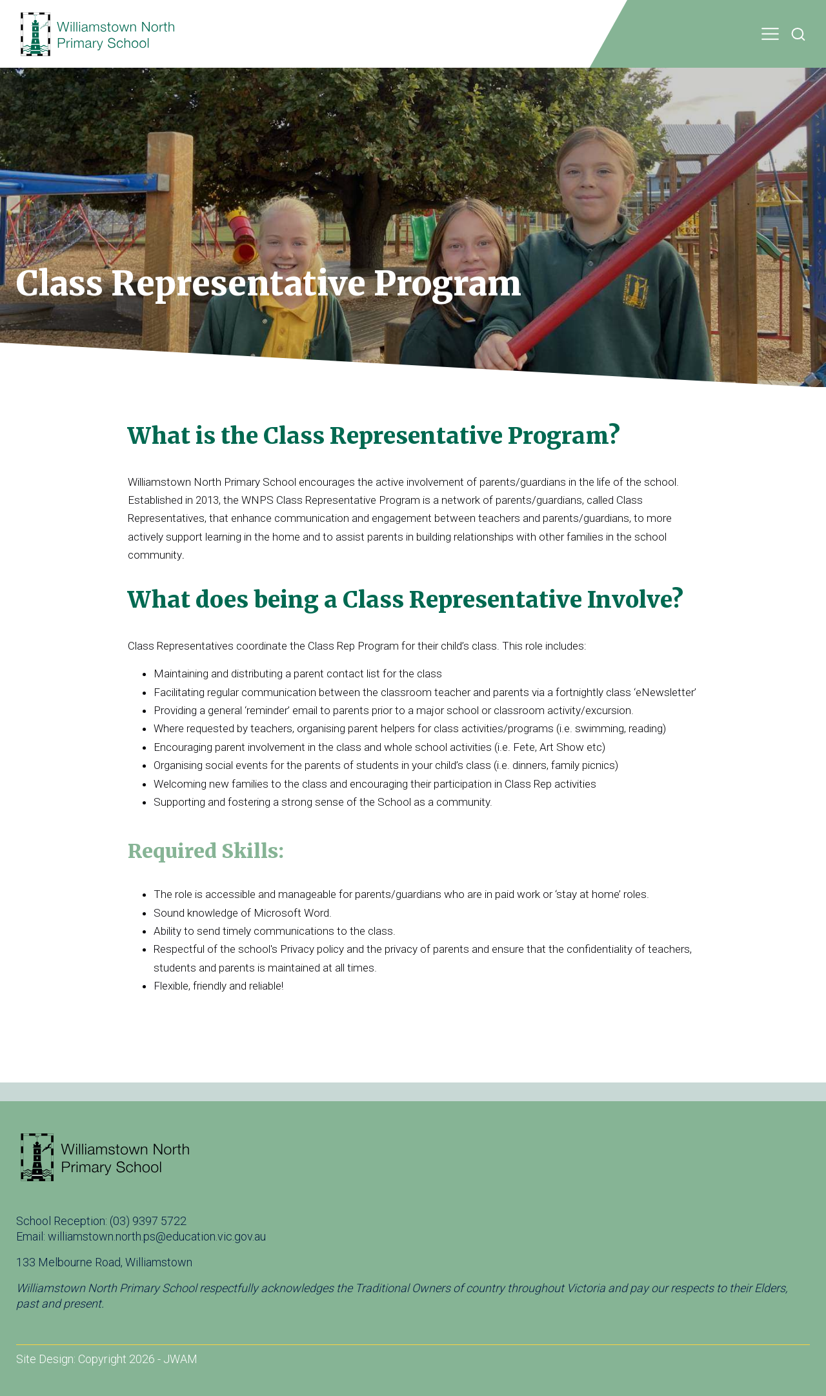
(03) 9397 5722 (148, 1221)
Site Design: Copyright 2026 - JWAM (106, 1359)
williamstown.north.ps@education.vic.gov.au (157, 1236)
